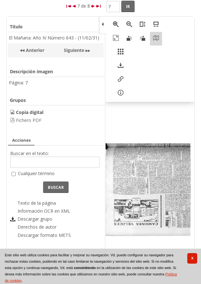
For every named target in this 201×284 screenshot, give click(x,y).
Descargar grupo (35, 219)
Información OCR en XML (44, 211)
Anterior (34, 50)
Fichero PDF (28, 120)
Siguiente (74, 50)
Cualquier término (36, 173)
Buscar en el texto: (29, 153)
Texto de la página (37, 203)
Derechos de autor (37, 227)
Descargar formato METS (44, 235)
